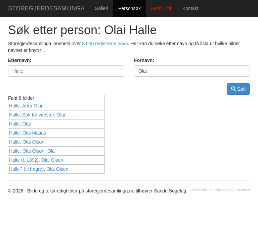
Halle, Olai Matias (27, 133)
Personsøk (129, 8)
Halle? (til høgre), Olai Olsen (39, 169)
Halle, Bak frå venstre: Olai (37, 114)
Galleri (101, 8)
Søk (238, 89)
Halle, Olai (20, 124)
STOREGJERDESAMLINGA (46, 8)
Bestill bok (161, 8)
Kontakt (190, 8)
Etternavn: (19, 60)
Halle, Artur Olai (25, 105)
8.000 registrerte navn (105, 43)
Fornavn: (144, 60)
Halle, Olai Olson (26, 142)
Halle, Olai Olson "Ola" (32, 151)
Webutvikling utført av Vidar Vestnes (220, 190)
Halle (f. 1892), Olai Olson (36, 160)
